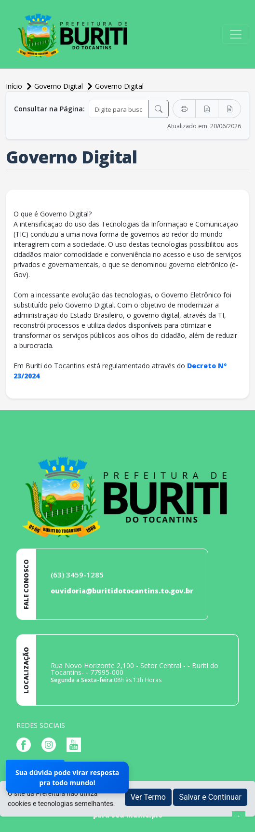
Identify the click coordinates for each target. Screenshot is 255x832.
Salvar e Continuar (210, 797)
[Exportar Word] (229, 108)
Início (15, 86)
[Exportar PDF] (206, 108)
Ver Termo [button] (148, 797)
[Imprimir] (184, 108)
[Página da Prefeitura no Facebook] (26, 744)
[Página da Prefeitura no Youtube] (76, 744)
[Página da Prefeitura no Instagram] (51, 744)
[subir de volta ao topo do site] (238, 818)
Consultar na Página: (49, 108)
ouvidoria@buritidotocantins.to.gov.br (122, 590)
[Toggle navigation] (235, 34)
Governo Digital (119, 86)
